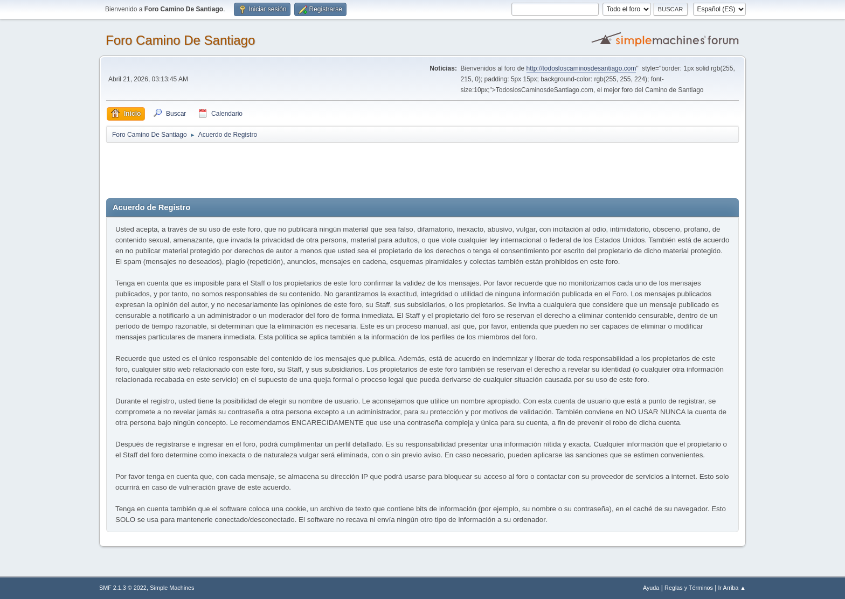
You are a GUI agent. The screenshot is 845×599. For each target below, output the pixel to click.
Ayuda (651, 587)
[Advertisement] (296, 168)
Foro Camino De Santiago (180, 40)
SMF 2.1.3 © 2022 (123, 587)
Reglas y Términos (688, 587)
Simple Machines (172, 587)
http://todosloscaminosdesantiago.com (581, 68)
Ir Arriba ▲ (732, 587)
